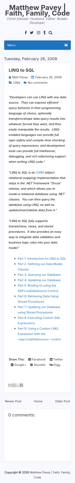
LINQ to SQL (21, 70)
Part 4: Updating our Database (39, 280)
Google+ (18, 365)
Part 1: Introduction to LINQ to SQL (42, 258)
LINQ (16, 82)
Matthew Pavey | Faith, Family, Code (37, 10)
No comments (38, 82)
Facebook (37, 359)
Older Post (62, 401)
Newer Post (13, 401)
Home (38, 401)
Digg (54, 365)
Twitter (56, 359)
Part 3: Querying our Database (39, 275)
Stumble (37, 365)
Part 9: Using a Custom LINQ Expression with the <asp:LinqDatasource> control (39, 334)
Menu (37, 45)
